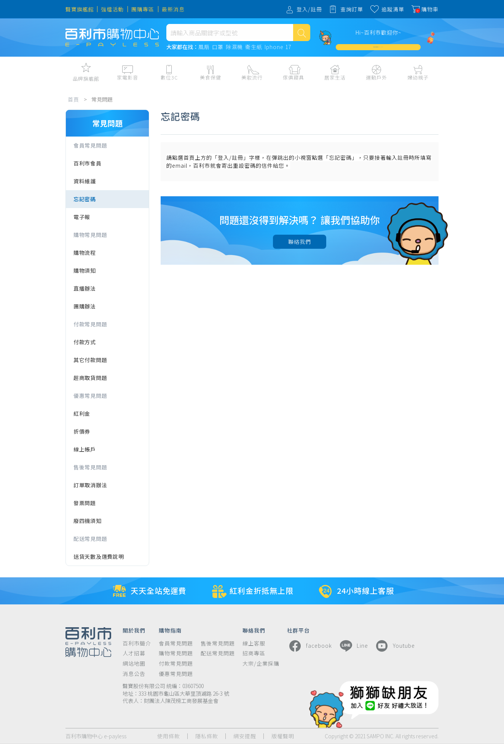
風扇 (204, 47)
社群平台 (298, 630)
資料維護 (84, 181)
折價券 (81, 431)
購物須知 (84, 270)
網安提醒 (244, 736)
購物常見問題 (90, 234)
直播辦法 (84, 288)
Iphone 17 (278, 47)
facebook (309, 646)
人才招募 (134, 653)
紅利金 (81, 413)
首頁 (73, 99)
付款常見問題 (90, 324)
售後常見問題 (90, 467)
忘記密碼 (84, 199)
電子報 (81, 217)
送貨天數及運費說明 (98, 556)
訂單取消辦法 (90, 485)
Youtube (394, 646)
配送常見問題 (90, 538)
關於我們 (134, 630)
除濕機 (234, 47)
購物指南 (170, 630)
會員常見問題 (90, 145)
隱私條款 (206, 736)
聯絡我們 (299, 241)
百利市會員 (87, 163)
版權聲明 (282, 736)
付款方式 (84, 342)
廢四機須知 (87, 521)
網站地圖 (134, 663)
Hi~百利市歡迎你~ (378, 32)
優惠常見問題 (90, 395)
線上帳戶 (84, 449)
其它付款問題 (90, 360)
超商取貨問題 (90, 378)
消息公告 (134, 674)
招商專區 (253, 653)
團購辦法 (84, 306)
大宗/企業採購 (260, 663)
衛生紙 (253, 47)
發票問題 (84, 503)
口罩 (217, 47)
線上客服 (253, 643)
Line (353, 646)
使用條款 (168, 736)
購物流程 (84, 252)
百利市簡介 (137, 643)
